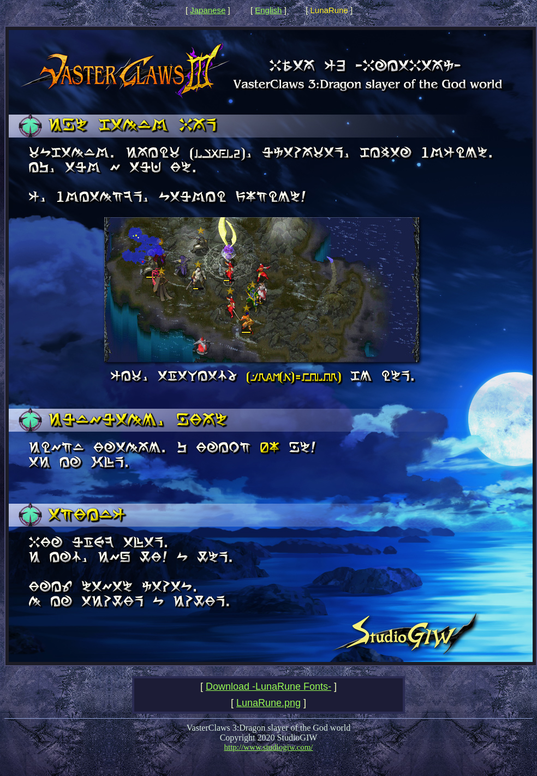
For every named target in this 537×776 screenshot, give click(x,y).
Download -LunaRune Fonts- (268, 686)
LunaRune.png (268, 702)
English (268, 10)
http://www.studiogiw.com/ (268, 747)
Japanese (207, 10)
